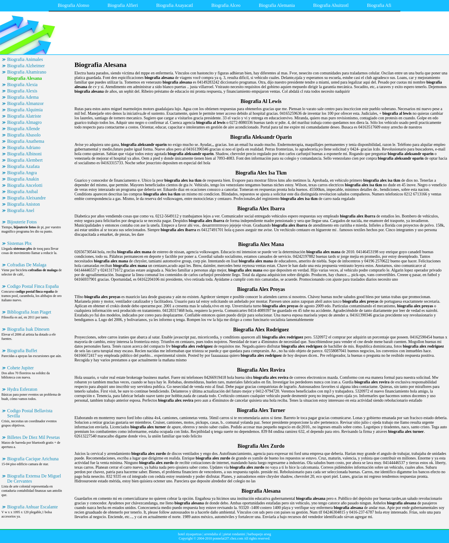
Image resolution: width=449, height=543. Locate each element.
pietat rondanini (234, 534)
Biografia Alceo (226, 5)
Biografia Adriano (23, 147)
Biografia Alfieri (122, 5)
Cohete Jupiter (20, 367)
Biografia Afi (379, 5)
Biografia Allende (23, 128)
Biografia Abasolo (24, 134)
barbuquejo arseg (259, 534)
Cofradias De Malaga (26, 264)
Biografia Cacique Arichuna (33, 458)
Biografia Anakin (23, 179)
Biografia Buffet (22, 350)
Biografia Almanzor (25, 103)
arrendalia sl (212, 534)
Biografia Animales (25, 59)
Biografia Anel (20, 210)
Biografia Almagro (24, 122)
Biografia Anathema (25, 141)
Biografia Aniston (23, 204)
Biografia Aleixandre (26, 197)
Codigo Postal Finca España (33, 286)
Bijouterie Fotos (22, 221)
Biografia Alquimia (25, 109)
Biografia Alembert (25, 160)
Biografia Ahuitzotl (330, 5)
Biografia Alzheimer (26, 65)
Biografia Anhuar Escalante (32, 506)
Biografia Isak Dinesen (28, 329)
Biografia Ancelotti (24, 185)
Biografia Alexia (22, 84)
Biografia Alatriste (24, 116)
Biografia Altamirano (26, 72)
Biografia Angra (22, 172)
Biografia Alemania (277, 5)
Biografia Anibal (22, 191)
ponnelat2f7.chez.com (228, 538)
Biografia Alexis (22, 90)
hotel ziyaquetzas (190, 534)
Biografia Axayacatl (174, 5)
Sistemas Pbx (19, 243)
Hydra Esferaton (22, 389)
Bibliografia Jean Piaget (29, 312)
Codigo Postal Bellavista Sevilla (29, 413)
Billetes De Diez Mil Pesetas (33, 437)
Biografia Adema (23, 97)
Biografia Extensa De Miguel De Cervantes (34, 478)
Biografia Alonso (73, 5)
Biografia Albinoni (24, 153)
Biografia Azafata (23, 166)
